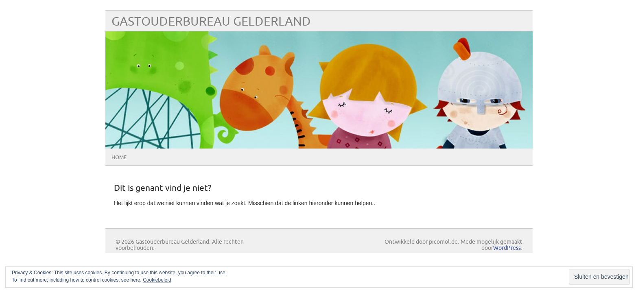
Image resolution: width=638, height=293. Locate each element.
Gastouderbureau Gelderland (211, 21)
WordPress (507, 248)
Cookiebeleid (157, 280)
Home (119, 157)
